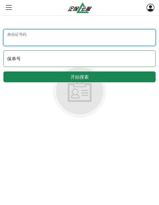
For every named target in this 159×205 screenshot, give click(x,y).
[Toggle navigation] (150, 7)
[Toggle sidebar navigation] (8, 7)
